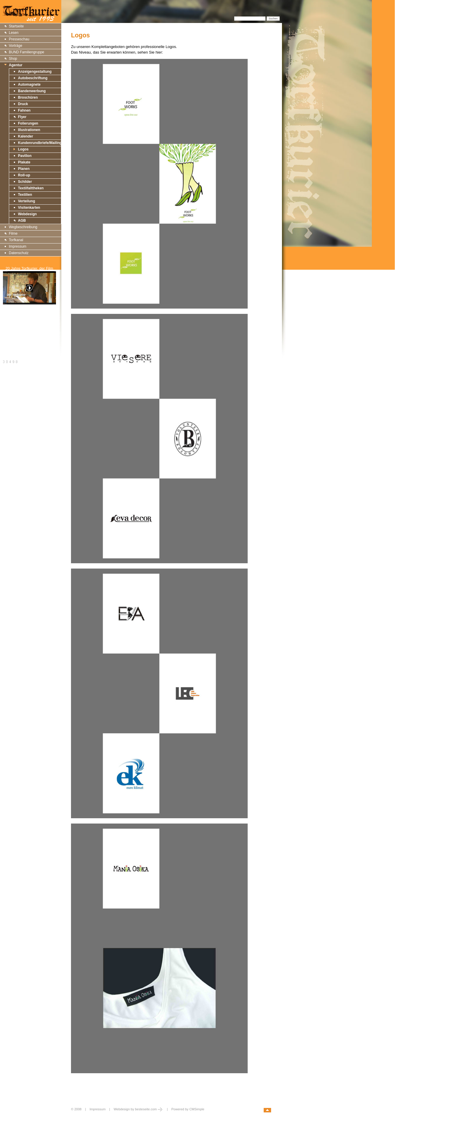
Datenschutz (19, 253)
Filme (13, 233)
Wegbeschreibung (23, 227)
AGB (22, 220)
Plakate (24, 162)
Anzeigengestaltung (35, 71)
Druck (23, 104)
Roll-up (24, 175)
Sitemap (9, 320)
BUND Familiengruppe (26, 52)
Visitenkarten (29, 208)
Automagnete (29, 84)
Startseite (16, 26)
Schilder (25, 182)
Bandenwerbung (32, 91)
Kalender (25, 136)
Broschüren (28, 97)
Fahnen (24, 110)
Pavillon (25, 156)
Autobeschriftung (32, 78)
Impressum (17, 246)
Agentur (15, 65)
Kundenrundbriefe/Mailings (41, 143)
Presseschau (19, 39)
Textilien (25, 195)
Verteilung (26, 201)
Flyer (22, 117)
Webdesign (27, 214)
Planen (23, 169)
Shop (13, 59)
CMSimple (196, 1109)
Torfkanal (16, 240)
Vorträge (15, 46)
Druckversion (13, 327)
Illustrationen (29, 130)
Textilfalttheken (31, 188)
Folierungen (28, 123)
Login (75, 1115)
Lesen (14, 33)
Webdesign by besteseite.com (139, 1109)
